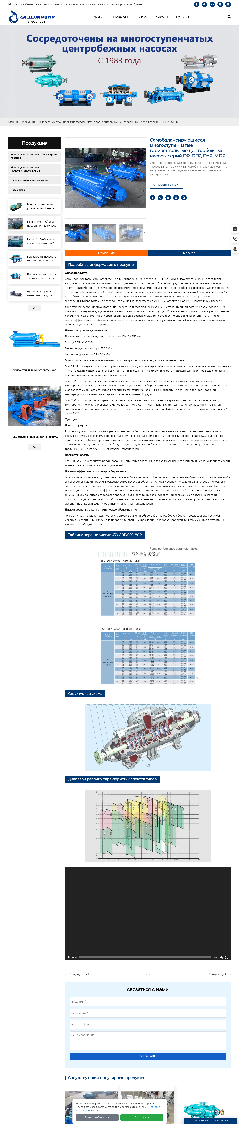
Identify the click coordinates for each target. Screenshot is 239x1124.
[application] (148, 913)
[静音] (221, 957)
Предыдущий (79, 974)
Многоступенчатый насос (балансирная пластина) (34, 156)
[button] (35, 446)
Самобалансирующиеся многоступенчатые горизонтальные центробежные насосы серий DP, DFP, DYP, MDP (35, 436)
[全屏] (226, 957)
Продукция (28, 122)
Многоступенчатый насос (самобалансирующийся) (26, 169)
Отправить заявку (166, 184)
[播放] (69, 957)
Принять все (142, 1117)
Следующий (217, 974)
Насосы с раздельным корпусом (29, 180)
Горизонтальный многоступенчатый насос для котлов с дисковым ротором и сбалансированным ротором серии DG (35, 370)
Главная (13, 122)
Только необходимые (97, 1117)
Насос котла (18, 190)
